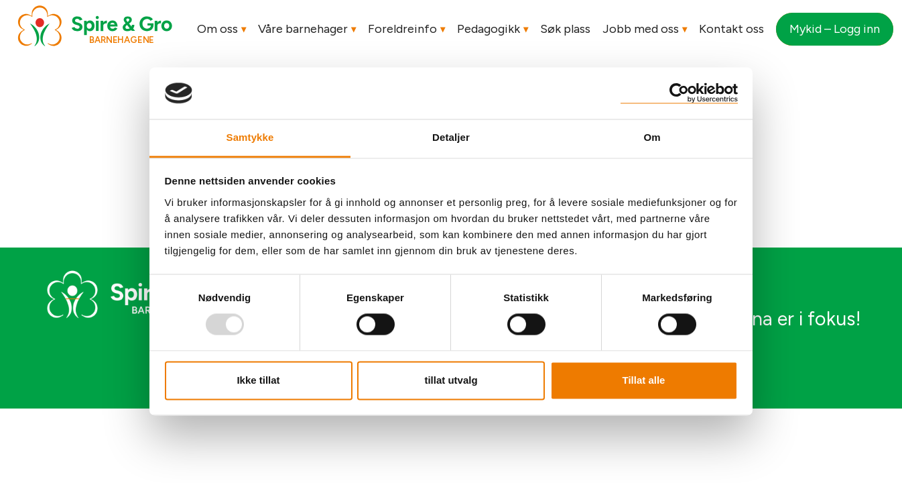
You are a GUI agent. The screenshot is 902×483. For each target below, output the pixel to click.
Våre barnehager (303, 28)
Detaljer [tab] (451, 137)
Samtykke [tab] (250, 137)
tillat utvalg (450, 380)
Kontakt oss (731, 28)
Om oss (217, 28)
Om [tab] (651, 137)
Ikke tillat (258, 380)
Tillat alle (644, 380)
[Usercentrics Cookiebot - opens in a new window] (679, 93)
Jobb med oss (640, 28)
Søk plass (565, 28)
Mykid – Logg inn (834, 28)
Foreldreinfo (402, 28)
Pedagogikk (488, 28)
